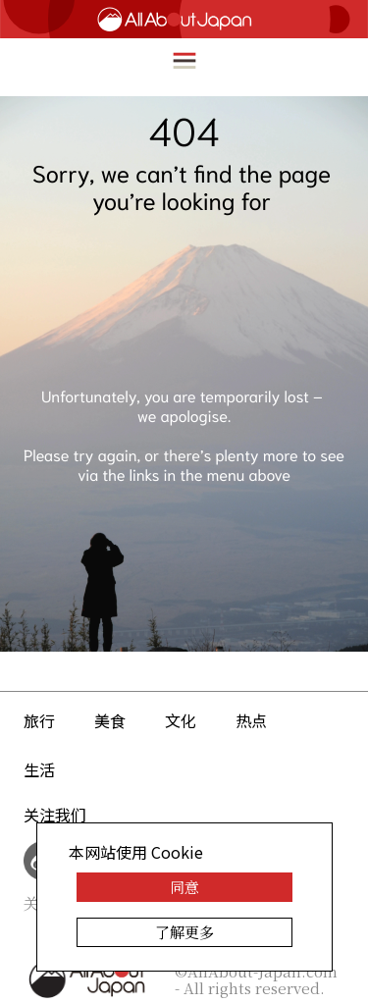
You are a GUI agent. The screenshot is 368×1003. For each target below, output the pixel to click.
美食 (110, 720)
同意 (184, 886)
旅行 (39, 720)
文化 (180, 720)
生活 (39, 769)
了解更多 (184, 932)
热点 (251, 720)
